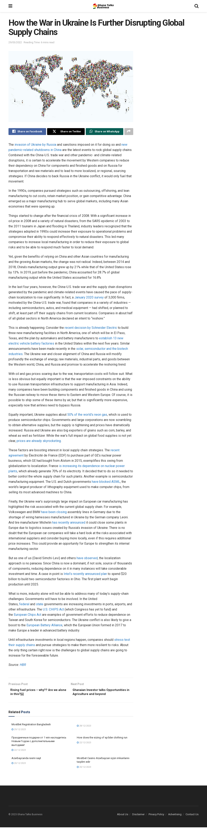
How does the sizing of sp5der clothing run (102, 744)
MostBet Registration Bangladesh (31, 731)
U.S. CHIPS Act (53, 610)
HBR (23, 665)
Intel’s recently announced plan (85, 575)
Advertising (175, 820)
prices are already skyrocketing (39, 442)
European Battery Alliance (44, 626)
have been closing (54, 513)
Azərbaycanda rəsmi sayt (26, 764)
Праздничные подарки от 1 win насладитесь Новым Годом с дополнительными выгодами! (39, 748)
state (39, 605)
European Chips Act (27, 615)
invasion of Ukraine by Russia (35, 145)
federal (24, 605)
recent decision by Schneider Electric (91, 328)
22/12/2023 (19, 756)
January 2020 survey (89, 298)
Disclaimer (138, 820)
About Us (122, 820)
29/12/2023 (19, 736)
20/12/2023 (19, 770)
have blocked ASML (106, 482)
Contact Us (192, 820)
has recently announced (68, 523)
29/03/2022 (15, 42)
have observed (87, 559)
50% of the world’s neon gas (87, 415)
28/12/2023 (84, 732)
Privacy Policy (156, 820)
